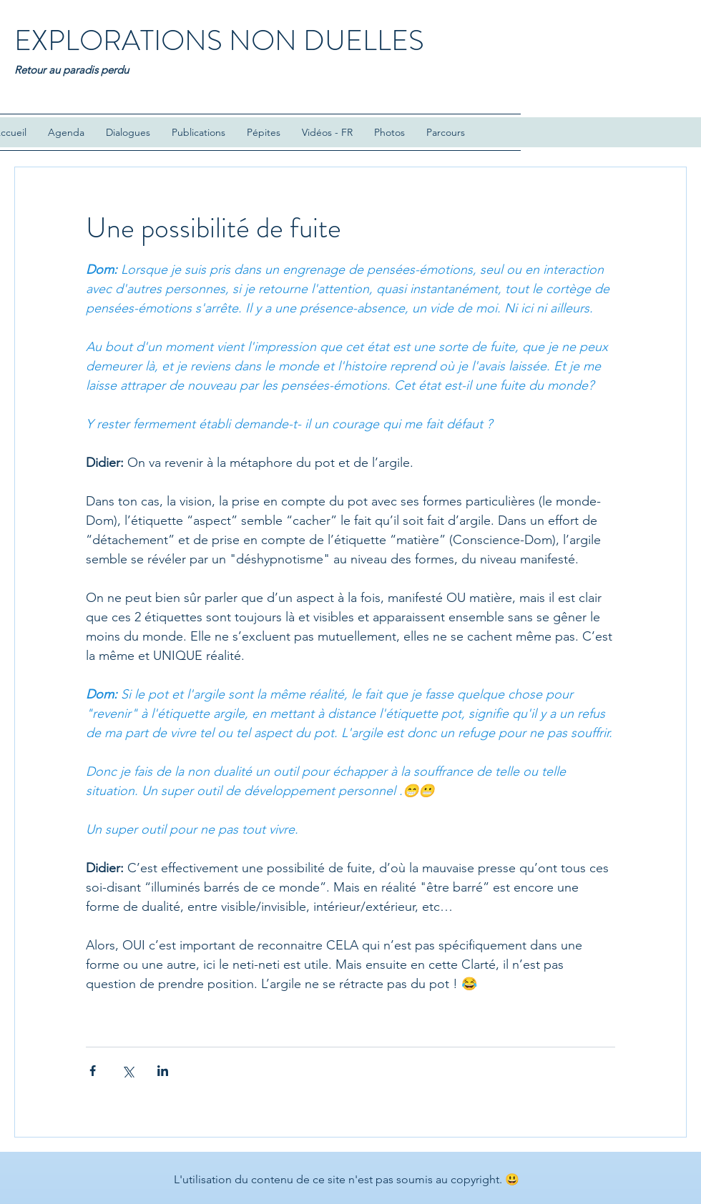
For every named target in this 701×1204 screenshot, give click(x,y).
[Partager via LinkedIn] (163, 1070)
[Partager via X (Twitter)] (127, 1070)
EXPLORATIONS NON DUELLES (219, 40)
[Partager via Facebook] (92, 1070)
